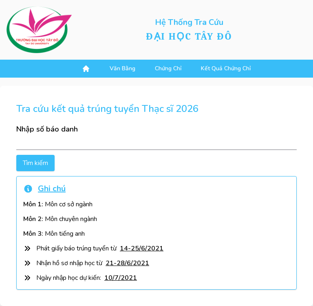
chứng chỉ (168, 68)
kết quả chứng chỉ (226, 68)
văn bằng (122, 68)
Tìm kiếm (35, 163)
